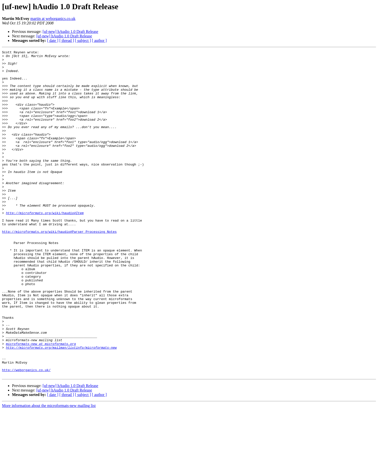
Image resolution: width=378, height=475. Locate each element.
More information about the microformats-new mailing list (49, 471)
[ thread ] (66, 40)
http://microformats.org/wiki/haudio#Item (45, 245)
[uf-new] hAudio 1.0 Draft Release (70, 31)
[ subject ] (83, 40)
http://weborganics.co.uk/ (26, 434)
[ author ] (99, 40)
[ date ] (52, 40)
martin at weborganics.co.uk (53, 18)
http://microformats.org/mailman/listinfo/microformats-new (61, 407)
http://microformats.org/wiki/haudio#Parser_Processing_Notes (59, 268)
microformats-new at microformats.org (41, 402)
